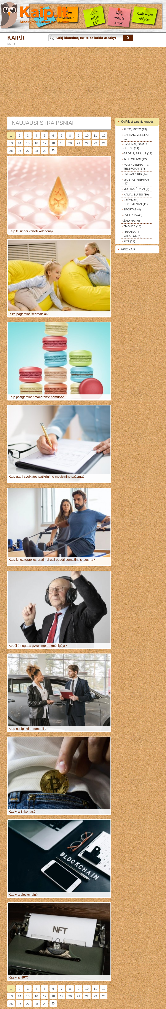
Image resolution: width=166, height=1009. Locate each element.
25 (11, 150)
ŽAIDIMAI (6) (131, 220)
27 (28, 150)
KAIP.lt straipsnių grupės (137, 121)
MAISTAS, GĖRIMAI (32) (136, 181)
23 (95, 143)
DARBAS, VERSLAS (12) (136, 136)
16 (36, 143)
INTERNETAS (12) (135, 159)
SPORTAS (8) (132, 209)
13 (11, 143)
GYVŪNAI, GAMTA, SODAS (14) (135, 146)
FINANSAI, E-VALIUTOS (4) (132, 233)
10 (87, 135)
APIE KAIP (128, 249)
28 (36, 150)
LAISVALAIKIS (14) (135, 174)
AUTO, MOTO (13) (135, 129)
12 (103, 135)
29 (44, 150)
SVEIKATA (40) (132, 215)
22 (87, 143)
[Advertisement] (83, 82)
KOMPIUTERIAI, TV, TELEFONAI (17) (136, 166)
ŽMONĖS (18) (132, 226)
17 (44, 143)
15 (28, 143)
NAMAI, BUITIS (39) (136, 194)
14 (19, 143)
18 (53, 143)
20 (70, 143)
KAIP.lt (15, 37)
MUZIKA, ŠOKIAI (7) (136, 189)
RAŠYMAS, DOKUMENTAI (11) (135, 202)
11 (95, 135)
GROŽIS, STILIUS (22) (137, 153)
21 (78, 143)
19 (61, 143)
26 (19, 150)
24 (103, 143)
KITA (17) (129, 241)
